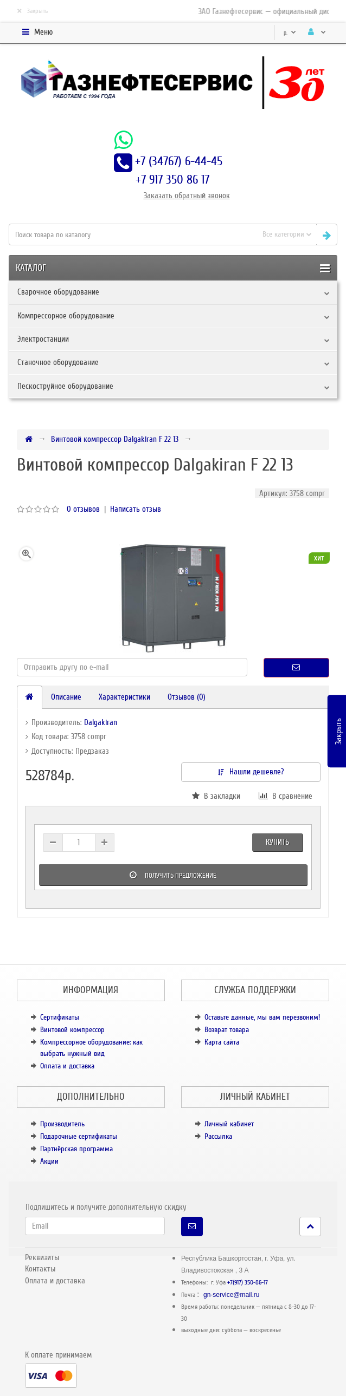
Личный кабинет (229, 1123)
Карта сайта (221, 1042)
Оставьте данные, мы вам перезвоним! (262, 1017)
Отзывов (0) (187, 697)
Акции (49, 1161)
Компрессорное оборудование (65, 316)
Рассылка (218, 1136)
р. (290, 32)
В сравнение (285, 796)
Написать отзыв (135, 509)
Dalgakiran (100, 722)
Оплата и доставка (67, 1066)
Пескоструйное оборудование (65, 386)
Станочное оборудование (58, 362)
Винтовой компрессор (72, 1029)
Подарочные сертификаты (78, 1136)
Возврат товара (226, 1029)
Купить (277, 842)
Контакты (40, 1269)
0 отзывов (83, 509)
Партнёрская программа (76, 1148)
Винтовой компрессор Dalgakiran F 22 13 (114, 439)
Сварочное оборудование (58, 292)
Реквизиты (42, 1257)
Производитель (62, 1123)
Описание (66, 697)
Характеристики (124, 697)
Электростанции (43, 339)
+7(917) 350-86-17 (247, 1282)
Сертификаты (59, 1017)
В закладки (216, 796)
